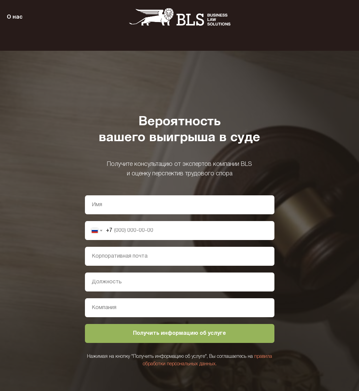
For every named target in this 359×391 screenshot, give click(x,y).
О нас (15, 17)
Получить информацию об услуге (179, 333)
